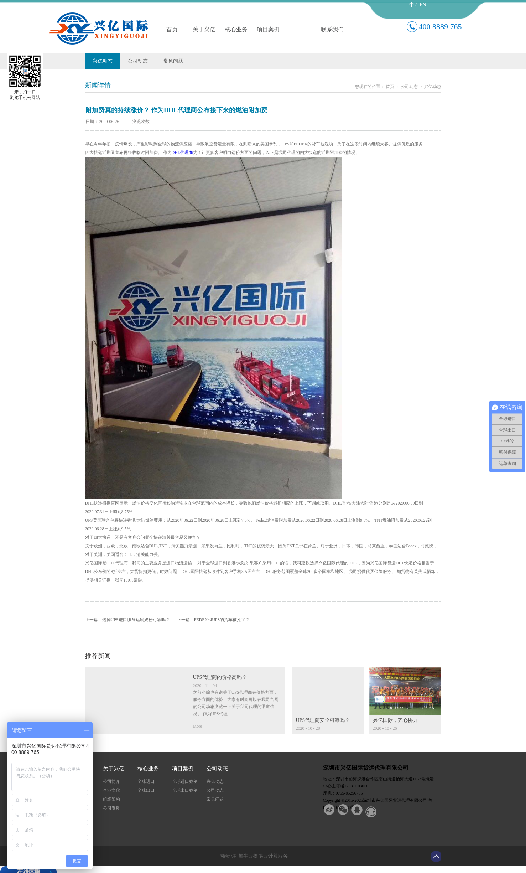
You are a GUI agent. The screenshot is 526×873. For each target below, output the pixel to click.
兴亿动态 (432, 86)
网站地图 (227, 856)
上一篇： (127, 619)
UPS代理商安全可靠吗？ (323, 720)
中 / (413, 4)
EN (423, 4)
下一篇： (213, 619)
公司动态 (409, 86)
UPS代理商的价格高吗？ (220, 677)
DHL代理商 (182, 152)
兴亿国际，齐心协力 (395, 720)
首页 (172, 29)
